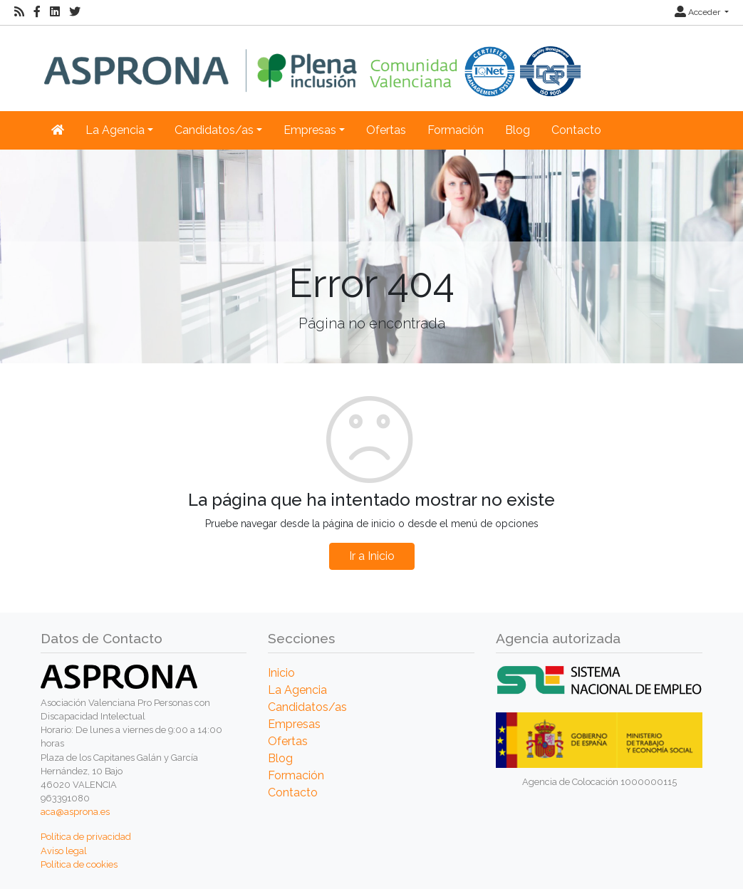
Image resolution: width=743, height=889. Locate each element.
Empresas (294, 724)
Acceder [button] (698, 12)
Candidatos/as (307, 707)
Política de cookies (79, 864)
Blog (517, 130)
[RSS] (19, 12)
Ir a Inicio (372, 556)
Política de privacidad (86, 836)
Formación (455, 130)
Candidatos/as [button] (214, 130)
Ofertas (386, 130)
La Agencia (297, 690)
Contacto (576, 130)
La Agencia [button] (115, 130)
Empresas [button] (310, 130)
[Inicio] (312, 61)
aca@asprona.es (75, 811)
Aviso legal (64, 851)
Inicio (281, 673)
